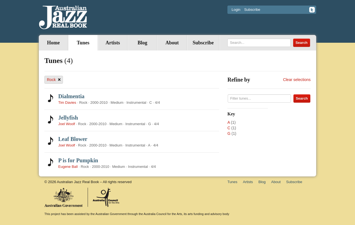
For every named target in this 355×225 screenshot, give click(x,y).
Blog (142, 42)
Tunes (83, 42)
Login (236, 9)
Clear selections (297, 79)
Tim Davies (67, 102)
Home (53, 42)
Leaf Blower (72, 139)
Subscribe (252, 9)
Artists (113, 42)
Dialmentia (71, 96)
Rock (54, 80)
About (172, 42)
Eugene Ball (68, 167)
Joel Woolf (66, 124)
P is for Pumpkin (78, 160)
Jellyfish (68, 118)
